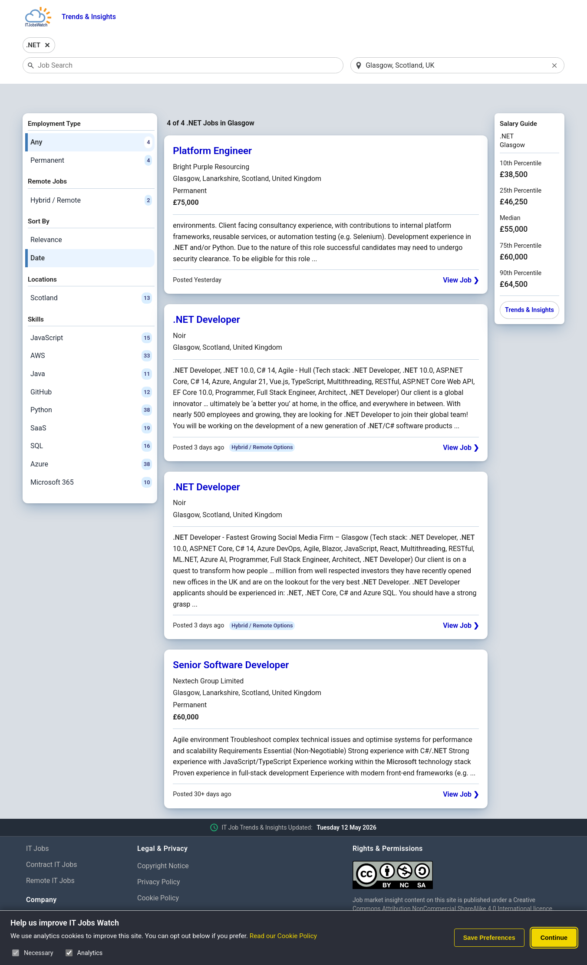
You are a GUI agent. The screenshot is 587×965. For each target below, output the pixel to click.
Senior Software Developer (231, 642)
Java (91, 351)
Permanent (91, 138)
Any (91, 119)
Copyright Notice (163, 844)
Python (91, 388)
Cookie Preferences (167, 891)
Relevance (46, 217)
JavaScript (91, 315)
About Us (40, 894)
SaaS (91, 405)
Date (37, 235)
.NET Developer (206, 297)
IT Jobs (37, 826)
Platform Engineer (212, 128)
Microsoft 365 (91, 460)
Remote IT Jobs (50, 858)
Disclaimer (153, 907)
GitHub (91, 369)
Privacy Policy (158, 859)
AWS (91, 333)
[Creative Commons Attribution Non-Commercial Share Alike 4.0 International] (457, 849)
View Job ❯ (461, 258)
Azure (91, 441)
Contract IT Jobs (51, 842)
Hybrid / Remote (91, 178)
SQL (91, 424)
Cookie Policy (158, 875)
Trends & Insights (89, 17)
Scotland (91, 275)
